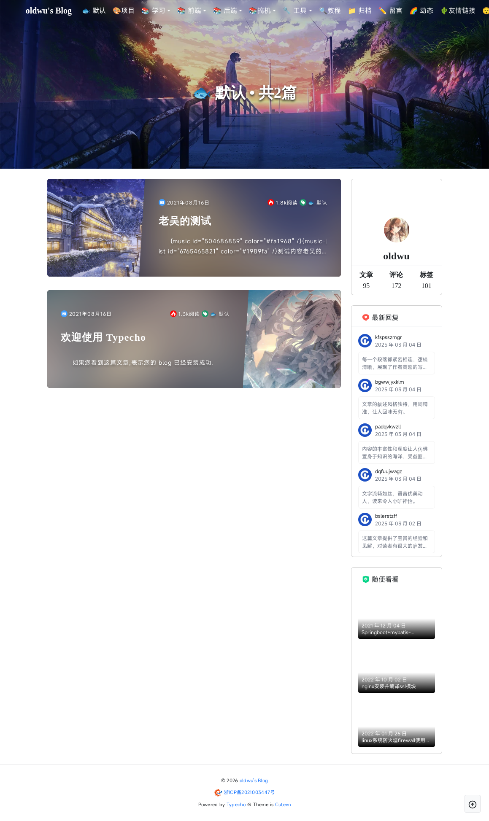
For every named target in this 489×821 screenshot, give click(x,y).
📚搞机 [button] (260, 10)
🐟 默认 (94, 10)
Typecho (236, 804)
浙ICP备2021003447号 (249, 792)
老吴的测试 (185, 220)
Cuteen (283, 804)
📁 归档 (360, 10)
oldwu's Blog (254, 780)
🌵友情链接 (457, 10)
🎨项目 (124, 10)
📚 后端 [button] (225, 10)
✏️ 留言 (390, 10)
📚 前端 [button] (190, 10)
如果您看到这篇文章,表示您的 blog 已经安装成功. (143, 362)
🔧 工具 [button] (295, 10)
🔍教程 (330, 10)
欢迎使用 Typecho (103, 337)
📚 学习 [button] (153, 10)
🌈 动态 (421, 10)
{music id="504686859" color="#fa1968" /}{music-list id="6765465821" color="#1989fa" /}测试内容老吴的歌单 (243, 246)
